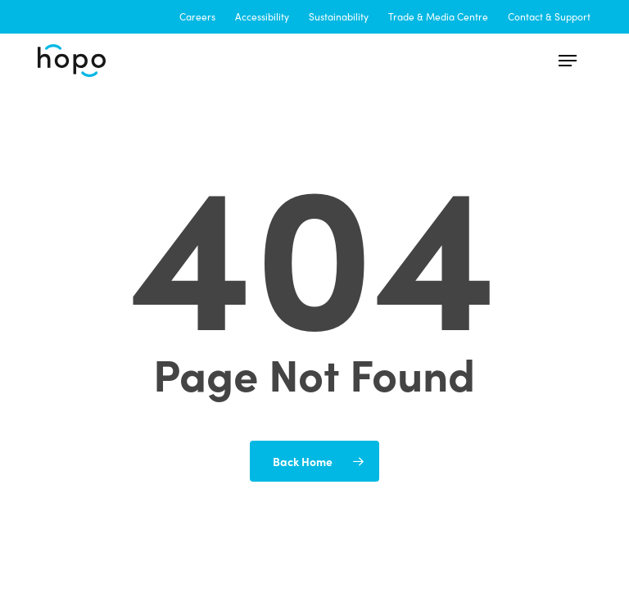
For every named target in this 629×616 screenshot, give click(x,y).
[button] (567, 60)
